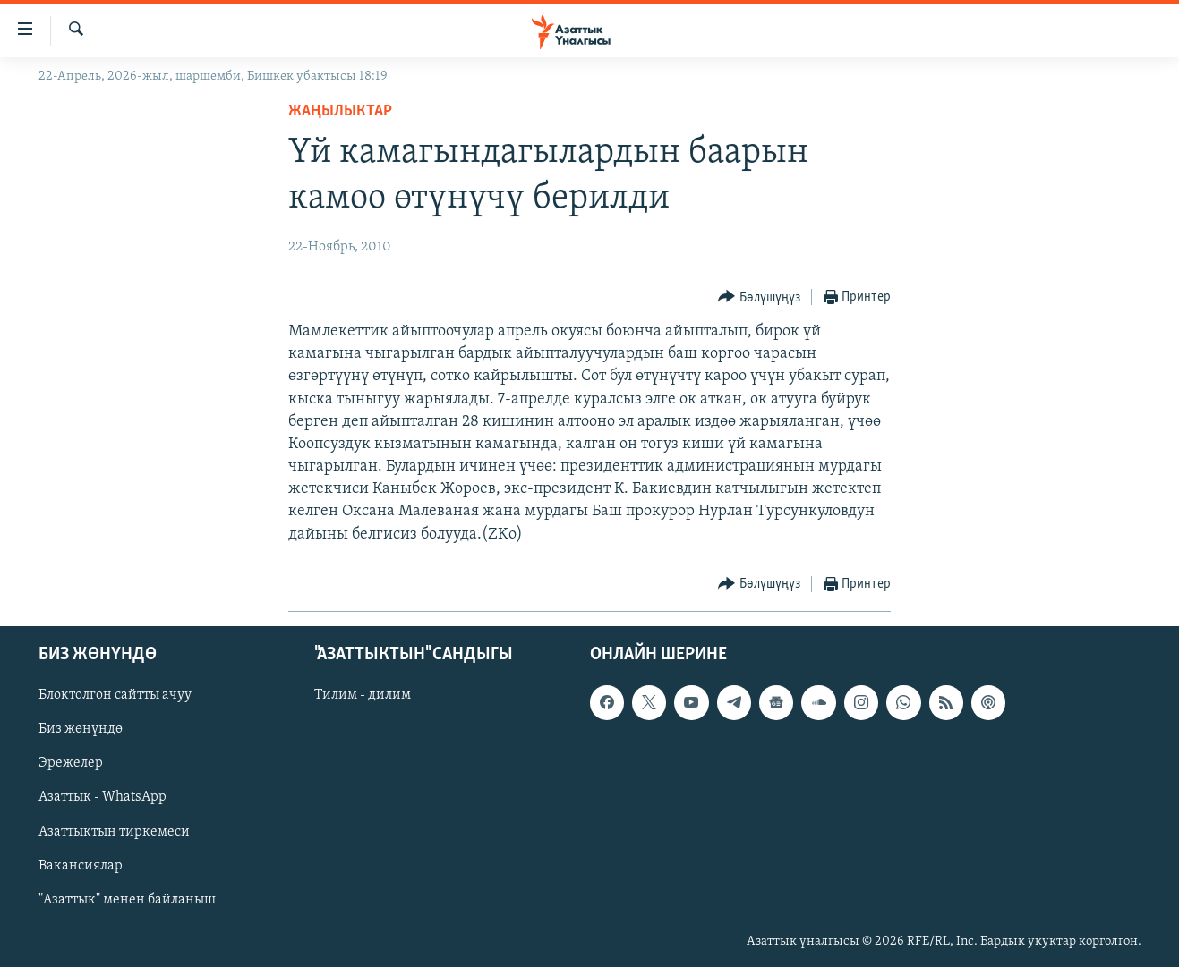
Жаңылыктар (340, 111)
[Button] (759, 297)
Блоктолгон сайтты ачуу (115, 695)
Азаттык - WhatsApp (102, 797)
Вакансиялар (80, 866)
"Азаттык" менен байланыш (127, 900)
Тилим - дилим (362, 695)
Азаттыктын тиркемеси (114, 831)
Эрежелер (70, 763)
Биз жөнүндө (80, 729)
